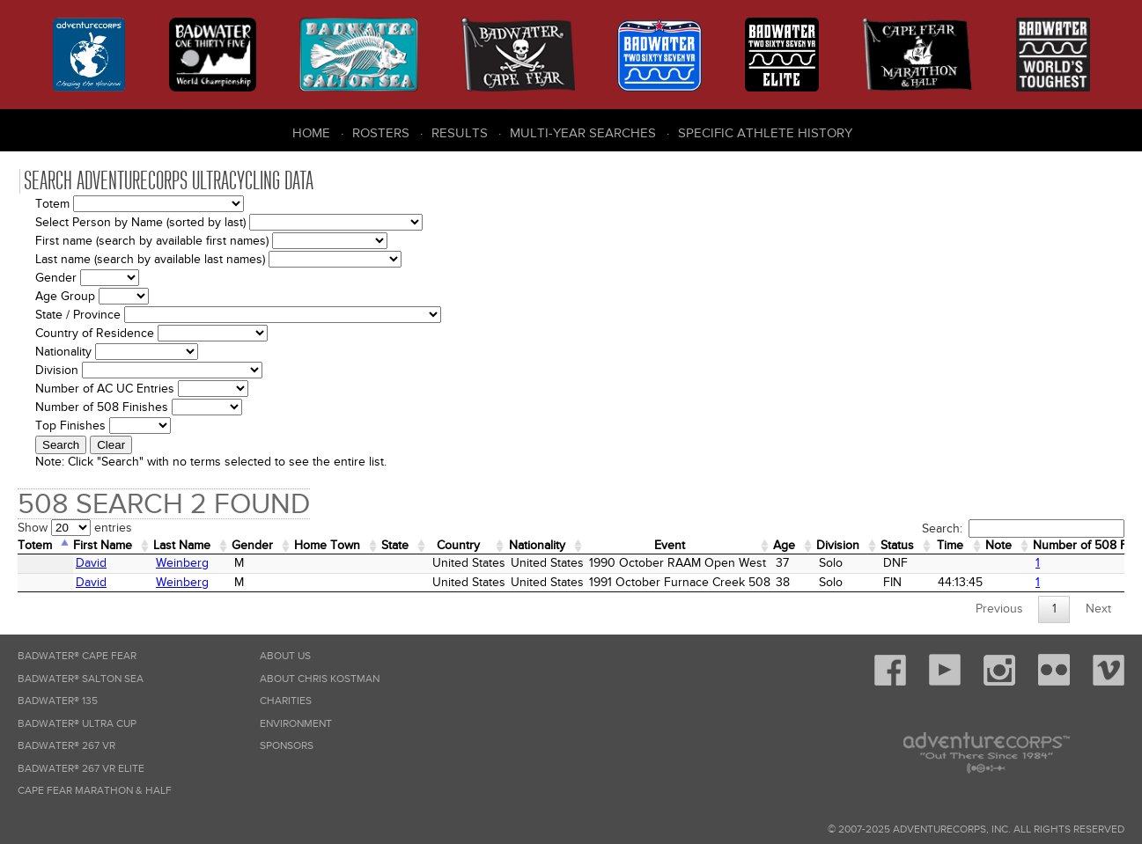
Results (459, 133)
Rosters (380, 133)
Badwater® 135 (58, 701)
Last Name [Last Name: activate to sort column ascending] (181, 545)
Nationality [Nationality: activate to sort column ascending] (537, 545)
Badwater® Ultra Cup (77, 724)
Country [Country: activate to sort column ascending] (458, 545)
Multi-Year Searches (583, 133)
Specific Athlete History (765, 133)
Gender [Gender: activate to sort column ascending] (252, 545)
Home (311, 133)
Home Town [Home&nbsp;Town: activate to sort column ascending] (327, 545)
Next (1098, 608)
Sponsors (286, 746)
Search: (1023, 528)
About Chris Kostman (319, 679)
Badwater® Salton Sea (81, 679)
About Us (285, 656)
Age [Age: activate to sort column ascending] (784, 545)
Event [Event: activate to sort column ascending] (669, 545)
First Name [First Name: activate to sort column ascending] (102, 545)
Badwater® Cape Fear (77, 656)
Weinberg (182, 562)
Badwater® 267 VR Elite (81, 768)
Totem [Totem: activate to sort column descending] (35, 545)
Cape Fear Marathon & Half (95, 790)
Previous (999, 608)
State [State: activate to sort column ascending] (395, 545)
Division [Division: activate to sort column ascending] (837, 545)
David (91, 562)
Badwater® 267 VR (66, 746)
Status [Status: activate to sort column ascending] (897, 545)
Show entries (75, 527)
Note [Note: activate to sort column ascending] (998, 545)
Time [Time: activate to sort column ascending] (950, 545)
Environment (296, 724)
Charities (286, 701)
